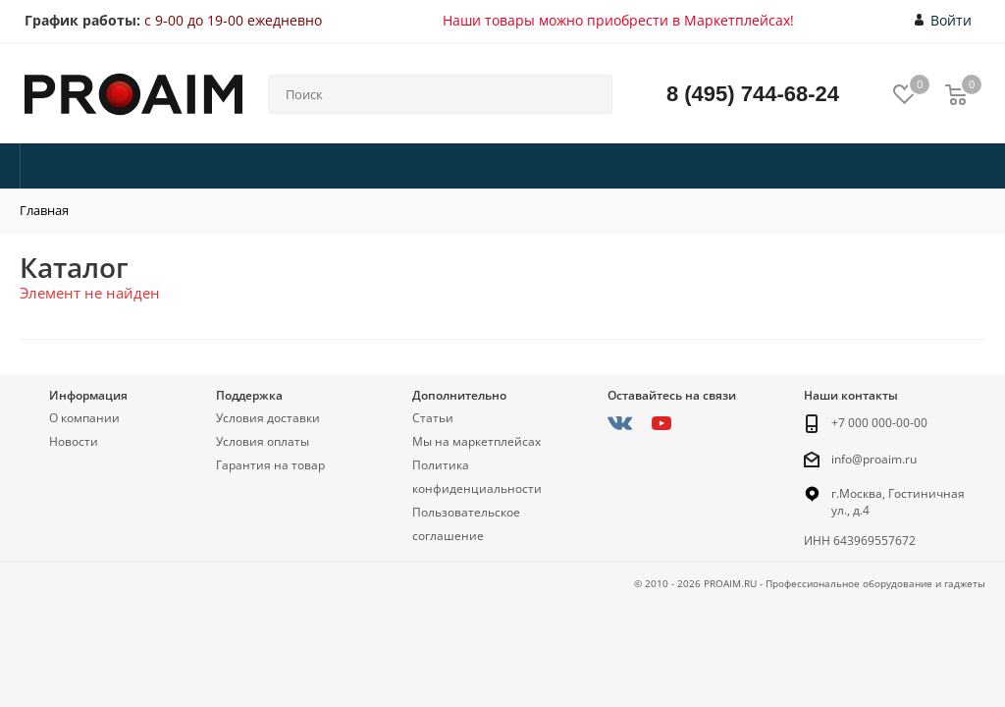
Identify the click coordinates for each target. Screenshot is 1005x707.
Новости (73, 441)
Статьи (432, 417)
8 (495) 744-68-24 (752, 94)
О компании (84, 417)
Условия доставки (268, 417)
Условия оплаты (262, 441)
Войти (944, 20)
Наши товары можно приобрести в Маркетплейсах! (618, 20)
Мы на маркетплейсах (476, 441)
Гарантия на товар (270, 465)
